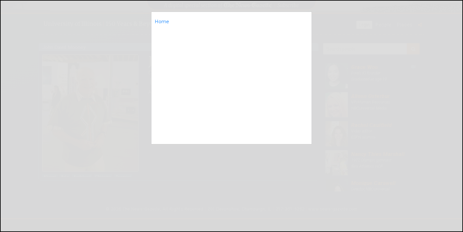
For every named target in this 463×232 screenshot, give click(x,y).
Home (162, 21)
